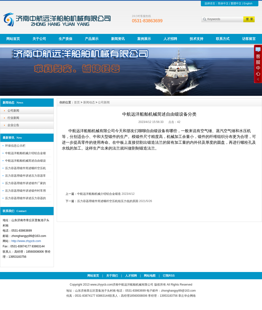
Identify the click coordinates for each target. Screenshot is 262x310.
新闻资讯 (118, 39)
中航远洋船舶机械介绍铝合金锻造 (99, 194)
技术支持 (196, 39)
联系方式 (222, 39)
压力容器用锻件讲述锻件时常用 (25, 190)
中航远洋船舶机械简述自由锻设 (25, 160)
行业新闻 (13, 118)
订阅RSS (169, 275)
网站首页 (13, 39)
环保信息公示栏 (15, 145)
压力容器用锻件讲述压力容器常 (25, 175)
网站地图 (150, 275)
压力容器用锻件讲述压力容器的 (25, 198)
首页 (77, 102)
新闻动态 (89, 102)
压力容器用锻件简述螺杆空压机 (25, 168)
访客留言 (249, 39)
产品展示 (91, 39)
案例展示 (144, 39)
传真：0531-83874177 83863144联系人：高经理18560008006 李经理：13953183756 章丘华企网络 (131, 295)
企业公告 (13, 125)
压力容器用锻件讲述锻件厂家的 (25, 183)
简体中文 (223, 3)
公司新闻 (13, 110)
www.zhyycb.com (101, 284)
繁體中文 (236, 3)
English (248, 3)
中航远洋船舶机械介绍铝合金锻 (25, 153)
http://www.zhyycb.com (26, 241)
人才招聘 (170, 39)
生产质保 (65, 39)
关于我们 (112, 275)
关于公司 (39, 39)
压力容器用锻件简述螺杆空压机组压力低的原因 (107, 201)
